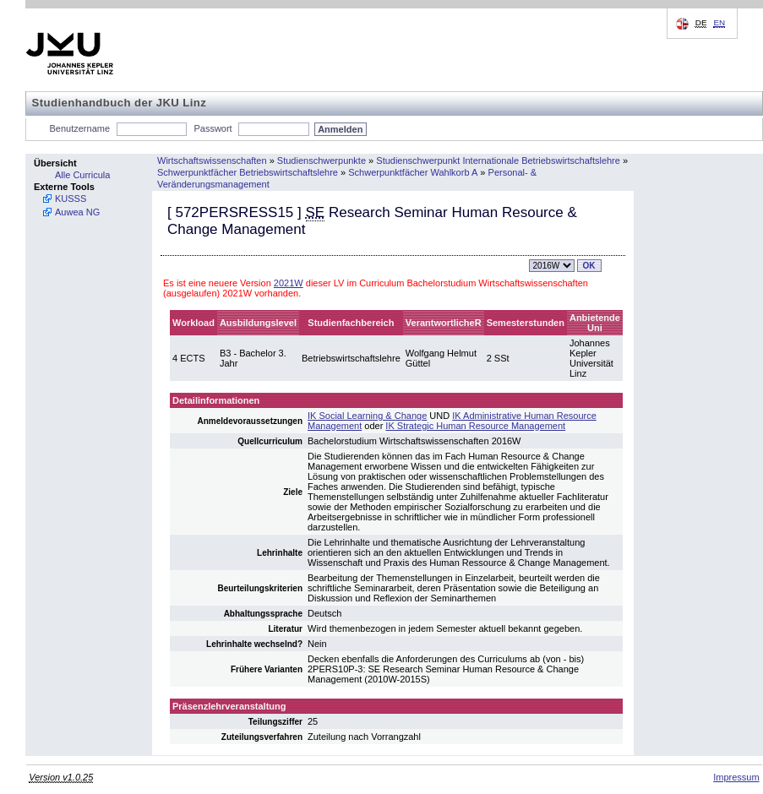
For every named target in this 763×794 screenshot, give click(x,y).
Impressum (736, 777)
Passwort (212, 128)
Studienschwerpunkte (321, 160)
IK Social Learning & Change (367, 416)
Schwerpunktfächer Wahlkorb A (412, 172)
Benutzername (80, 128)
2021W (288, 283)
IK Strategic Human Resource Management (475, 426)
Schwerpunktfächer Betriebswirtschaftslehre (247, 172)
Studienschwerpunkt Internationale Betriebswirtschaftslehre (498, 160)
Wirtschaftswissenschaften (212, 160)
